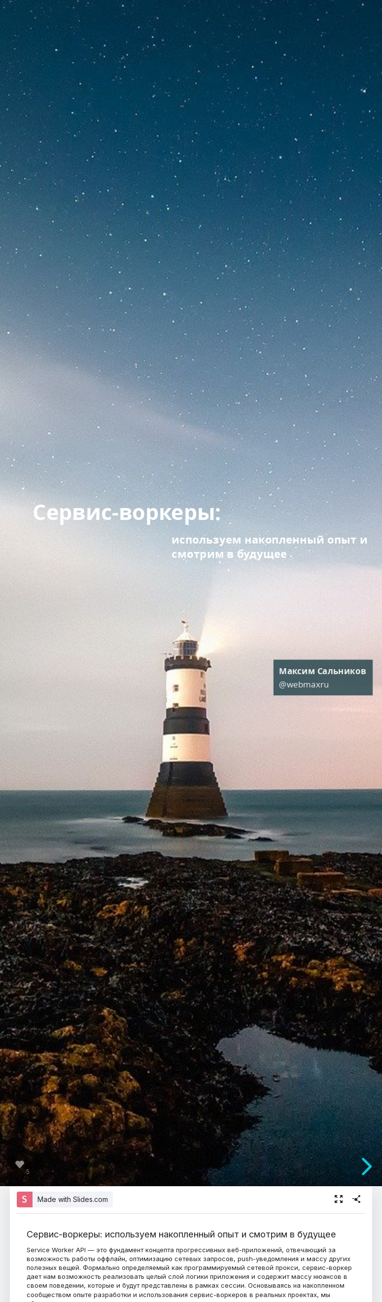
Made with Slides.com (72, 1199)
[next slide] (369, 1166)
